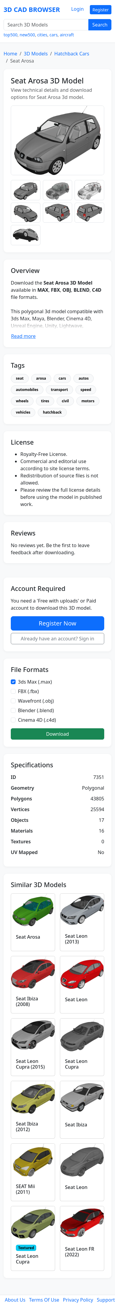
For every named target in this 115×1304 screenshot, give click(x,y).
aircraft (67, 35)
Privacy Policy (78, 1300)
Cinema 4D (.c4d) (37, 720)
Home (10, 53)
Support (106, 1300)
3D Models (36, 53)
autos (83, 378)
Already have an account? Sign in (57, 638)
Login (77, 9)
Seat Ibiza (76, 1124)
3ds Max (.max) (35, 682)
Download (57, 734)
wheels (22, 400)
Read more (23, 336)
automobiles (27, 389)
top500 (10, 35)
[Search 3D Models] (46, 24)
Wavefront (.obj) (36, 701)
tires (45, 400)
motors (87, 400)
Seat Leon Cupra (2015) (30, 1064)
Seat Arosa (28, 937)
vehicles (23, 412)
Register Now (57, 623)
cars (53, 35)
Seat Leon (76, 999)
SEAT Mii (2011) (25, 1189)
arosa (41, 378)
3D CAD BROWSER (32, 9)
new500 (27, 35)
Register (101, 10)
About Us (15, 1300)
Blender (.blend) (36, 710)
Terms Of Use (44, 1300)
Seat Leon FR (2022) (79, 1252)
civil (65, 400)
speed (86, 389)
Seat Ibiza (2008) (27, 1001)
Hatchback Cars (71, 53)
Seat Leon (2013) (76, 939)
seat (20, 378)
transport (59, 389)
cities (42, 35)
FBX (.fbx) (28, 691)
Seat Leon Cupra (76, 1064)
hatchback (52, 412)
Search (100, 24)
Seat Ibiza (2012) (27, 1126)
